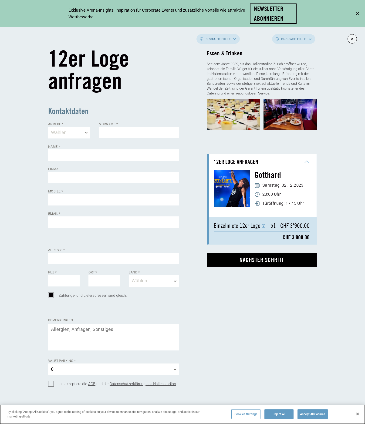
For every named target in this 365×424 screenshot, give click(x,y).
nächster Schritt (262, 259)
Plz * (52, 272)
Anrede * (55, 124)
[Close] (357, 416)
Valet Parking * (62, 361)
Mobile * (55, 191)
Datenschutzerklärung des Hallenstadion (143, 384)
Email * (54, 213)
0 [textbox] (52, 369)
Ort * (92, 272)
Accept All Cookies (312, 416)
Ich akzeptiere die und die (117, 384)
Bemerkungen (60, 320)
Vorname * (108, 124)
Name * (54, 146)
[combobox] (69, 132)
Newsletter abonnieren (268, 13)
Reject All (279, 416)
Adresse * (56, 250)
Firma (53, 169)
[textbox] (69, 132)
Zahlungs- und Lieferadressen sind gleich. (93, 295)
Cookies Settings (245, 416)
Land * (134, 272)
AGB (91, 384)
